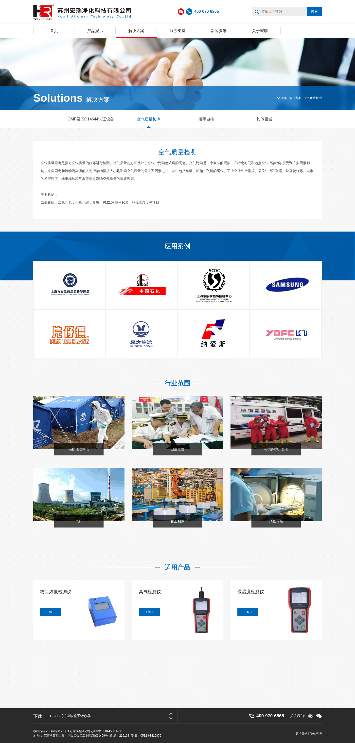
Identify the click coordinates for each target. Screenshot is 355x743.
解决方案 (136, 31)
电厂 (78, 521)
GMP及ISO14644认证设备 (91, 119)
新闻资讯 (219, 31)
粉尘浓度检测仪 (55, 591)
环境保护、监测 (276, 449)
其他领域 (264, 119)
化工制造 (177, 521)
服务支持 (177, 31)
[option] (177, 468)
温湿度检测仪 (250, 591)
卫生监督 (177, 449)
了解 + (50, 612)
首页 (54, 31)
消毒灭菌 (276, 521)
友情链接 (301, 733)
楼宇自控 (206, 119)
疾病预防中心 (79, 449)
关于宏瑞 (260, 31)
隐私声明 (316, 733)
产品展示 (95, 31)
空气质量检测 (313, 98)
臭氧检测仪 (150, 591)
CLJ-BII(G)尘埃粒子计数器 (70, 716)
